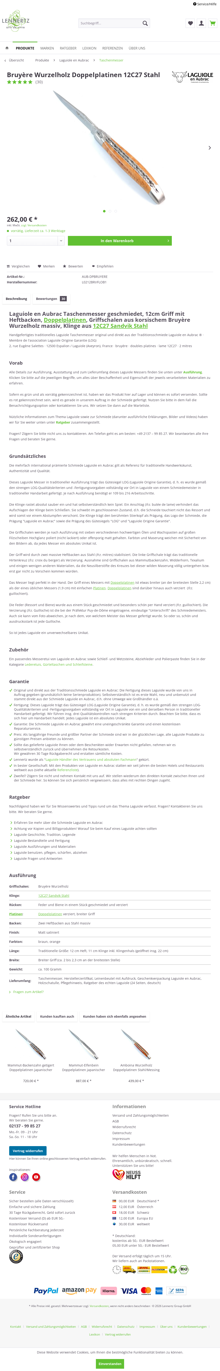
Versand (125, 1256)
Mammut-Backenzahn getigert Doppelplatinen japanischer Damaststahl (31, 1067)
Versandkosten (99, 1306)
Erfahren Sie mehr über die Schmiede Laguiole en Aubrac (58, 822)
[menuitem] (114, 23)
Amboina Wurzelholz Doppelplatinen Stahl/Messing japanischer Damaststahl (136, 1067)
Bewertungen (51, 298)
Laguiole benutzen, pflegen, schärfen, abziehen (50, 852)
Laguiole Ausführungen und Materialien (45, 846)
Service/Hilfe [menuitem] (205, 4)
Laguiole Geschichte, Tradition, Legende (44, 834)
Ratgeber (63, 422)
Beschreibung (16, 298)
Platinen (99, 588)
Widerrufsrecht (124, 1127)
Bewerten (73, 266)
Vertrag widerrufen (28, 1151)
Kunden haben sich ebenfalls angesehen (114, 1016)
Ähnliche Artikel (18, 1016)
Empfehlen (103, 266)
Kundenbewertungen (128, 1144)
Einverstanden (110, 1364)
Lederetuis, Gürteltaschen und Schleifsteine (58, 664)
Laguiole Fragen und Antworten (38, 858)
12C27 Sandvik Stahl (120, 325)
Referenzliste (67, 770)
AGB (115, 1121)
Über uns (166, 1327)
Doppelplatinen (65, 319)
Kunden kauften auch (57, 1016)
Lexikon (94, 1334)
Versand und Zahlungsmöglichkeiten (140, 1115)
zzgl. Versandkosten (34, 225)
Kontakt (15, 1327)
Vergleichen (18, 266)
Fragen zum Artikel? (26, 992)
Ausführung (192, 372)
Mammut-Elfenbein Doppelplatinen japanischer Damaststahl (83, 1067)
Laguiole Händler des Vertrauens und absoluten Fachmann (91, 759)
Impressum (121, 1138)
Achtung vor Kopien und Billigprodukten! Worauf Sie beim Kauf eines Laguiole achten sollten (85, 828)
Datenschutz (122, 1133)
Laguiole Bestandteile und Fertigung (42, 840)
